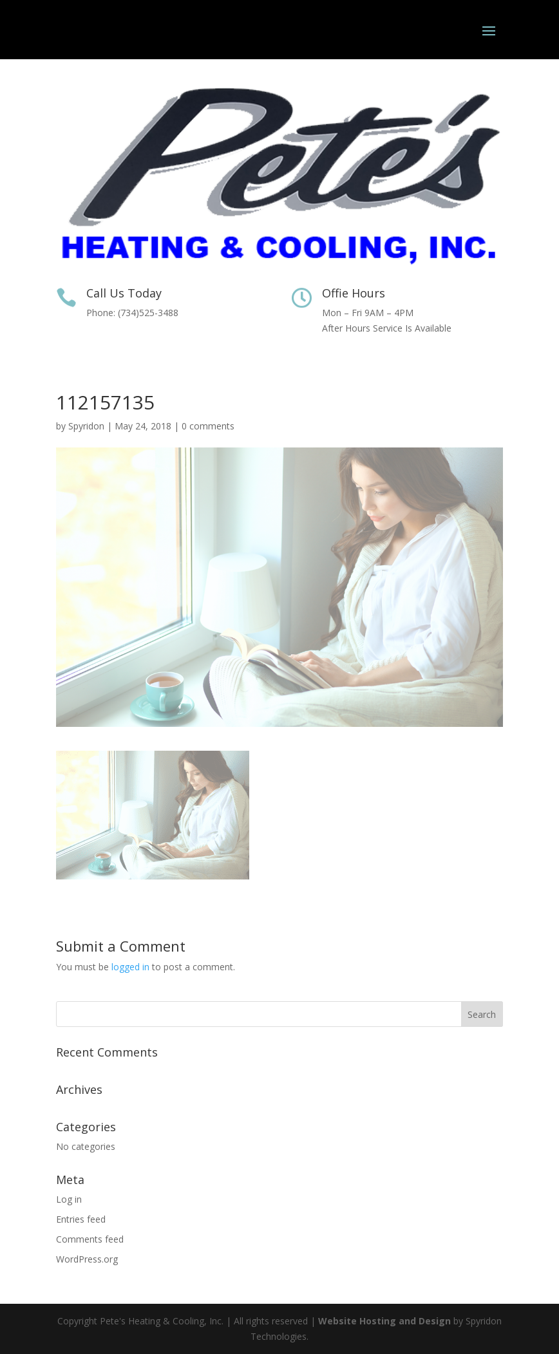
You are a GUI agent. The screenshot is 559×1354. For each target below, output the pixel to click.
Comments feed (90, 1239)
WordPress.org (87, 1259)
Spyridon (86, 426)
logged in (130, 967)
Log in (69, 1199)
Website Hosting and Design (384, 1321)
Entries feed (81, 1219)
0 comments (208, 426)
